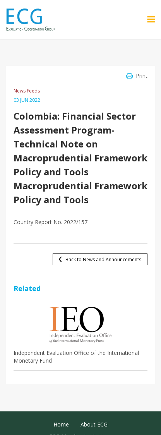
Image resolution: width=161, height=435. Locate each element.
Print (141, 75)
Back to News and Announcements (103, 259)
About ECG (94, 424)
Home (61, 424)
